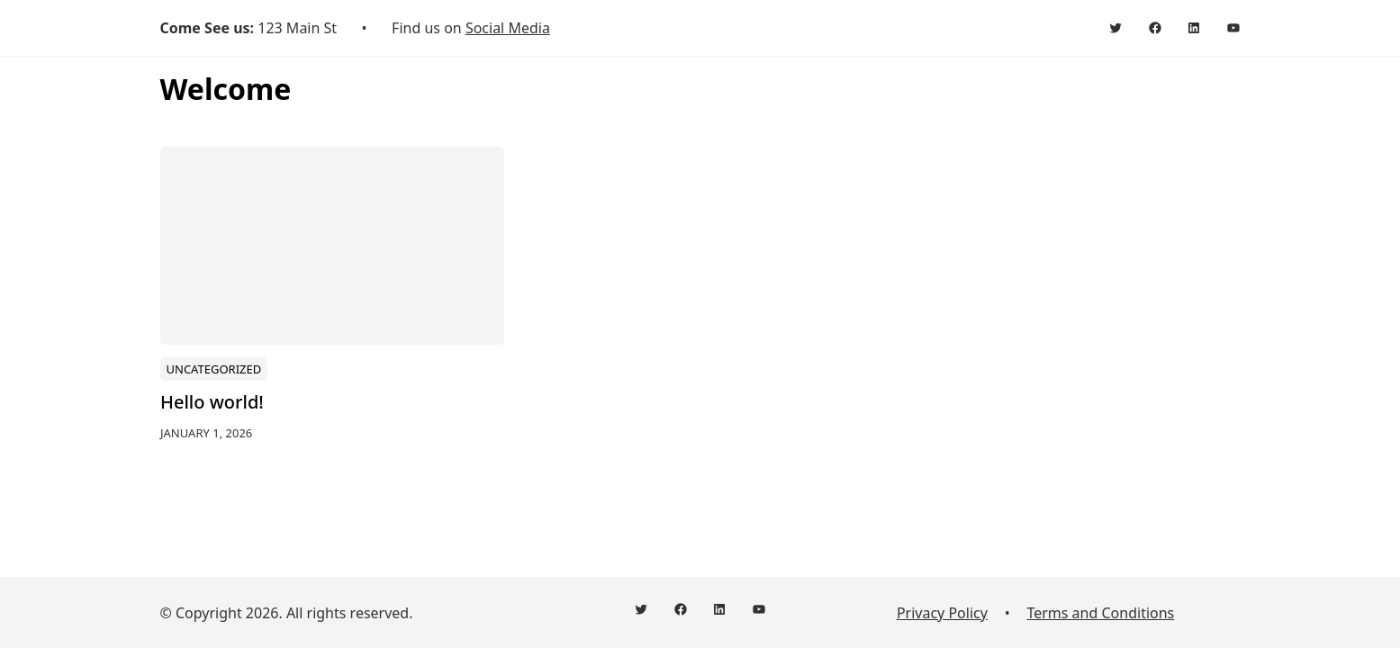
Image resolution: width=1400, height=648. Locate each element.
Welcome (226, 88)
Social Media (507, 28)
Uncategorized (213, 368)
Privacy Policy (942, 613)
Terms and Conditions (1100, 613)
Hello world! (212, 402)
